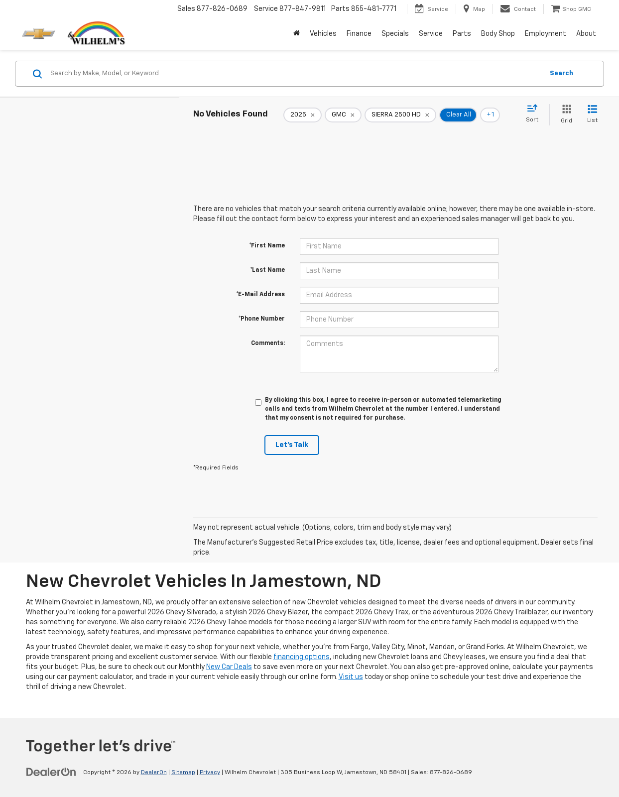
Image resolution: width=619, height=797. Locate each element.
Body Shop (498, 33)
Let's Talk (291, 445)
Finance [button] (359, 33)
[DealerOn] (51, 772)
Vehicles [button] (323, 33)
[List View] (592, 114)
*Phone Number (262, 319)
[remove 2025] (302, 115)
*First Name (267, 246)
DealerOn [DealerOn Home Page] (154, 773)
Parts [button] (462, 33)
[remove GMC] (343, 115)
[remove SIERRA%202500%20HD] (400, 115)
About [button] (586, 33)
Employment (545, 33)
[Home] (296, 34)
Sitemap (183, 773)
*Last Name (267, 270)
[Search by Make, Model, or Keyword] (295, 74)
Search (561, 73)
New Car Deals (229, 667)
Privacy (210, 773)
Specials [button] (395, 33)
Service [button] (431, 33)
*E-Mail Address (260, 295)
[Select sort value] (535, 114)
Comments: (268, 343)
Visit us (351, 677)
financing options (301, 657)
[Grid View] (564, 114)
